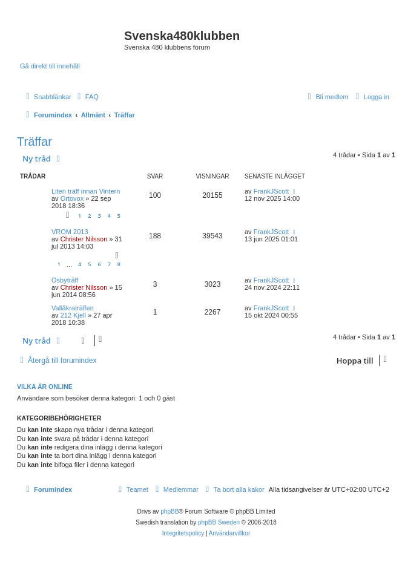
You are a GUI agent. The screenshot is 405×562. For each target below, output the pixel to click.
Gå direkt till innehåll (50, 66)
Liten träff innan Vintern (85, 191)
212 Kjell (73, 315)
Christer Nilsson (84, 239)
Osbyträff (64, 280)
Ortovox (72, 198)
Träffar (34, 141)
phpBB (169, 511)
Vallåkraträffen (72, 308)
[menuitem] (86, 96)
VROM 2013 (69, 231)
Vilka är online (45, 386)
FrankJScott (271, 191)
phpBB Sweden (219, 522)
